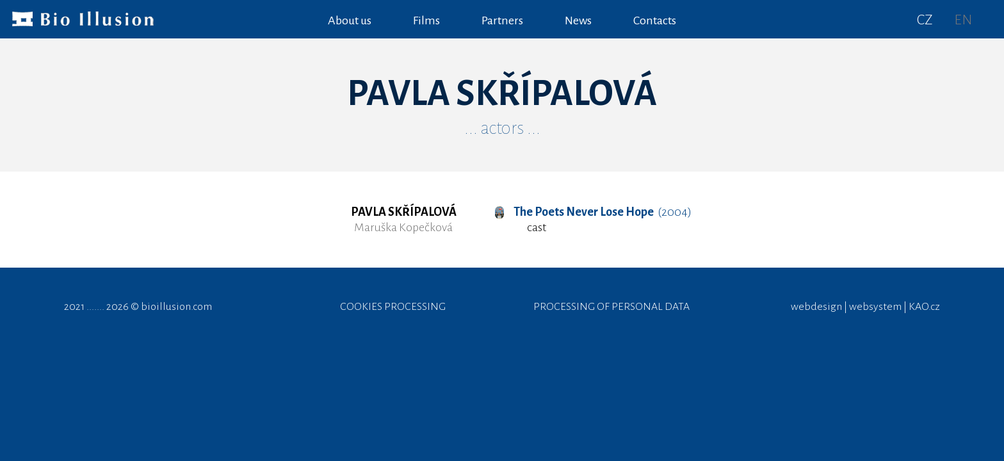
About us (349, 20)
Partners (502, 20)
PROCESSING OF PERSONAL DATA (611, 306)
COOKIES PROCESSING (393, 306)
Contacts (654, 20)
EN (963, 20)
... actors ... (502, 128)
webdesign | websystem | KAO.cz (865, 306)
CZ (925, 20)
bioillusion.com (176, 306)
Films (426, 20)
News (578, 20)
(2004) (593, 212)
